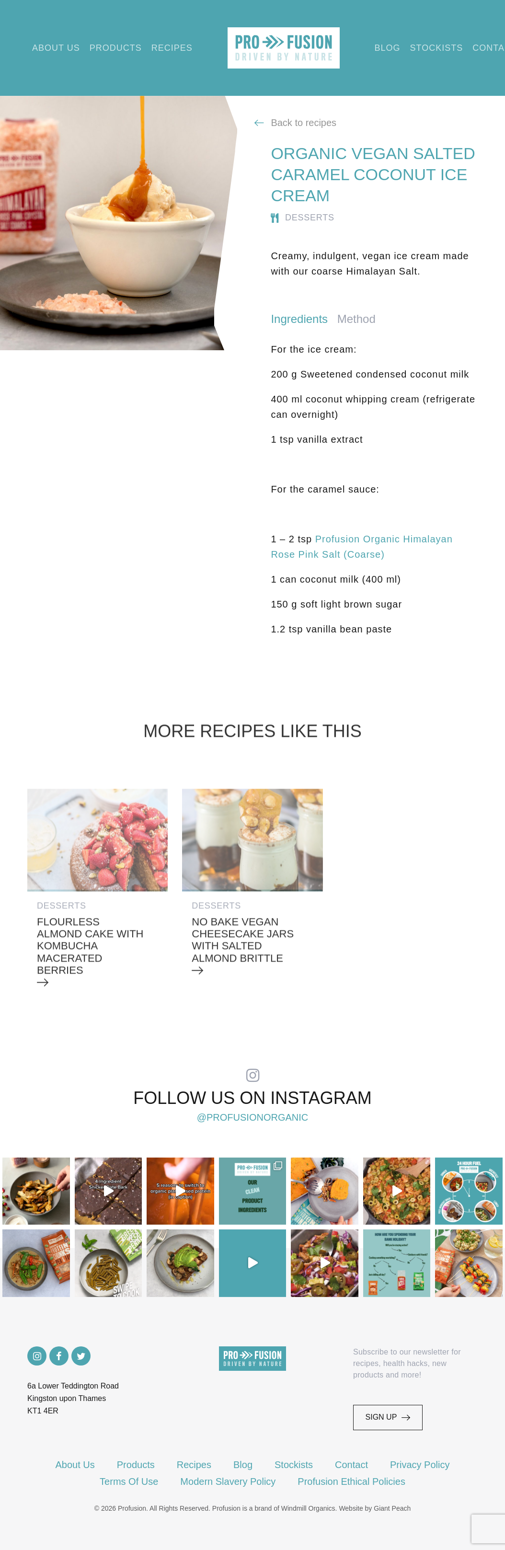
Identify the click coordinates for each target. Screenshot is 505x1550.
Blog (388, 48)
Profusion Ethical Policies (351, 1481)
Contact (351, 1464)
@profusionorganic (253, 1117)
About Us (56, 48)
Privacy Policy (419, 1464)
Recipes (172, 48)
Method (356, 318)
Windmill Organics (308, 1508)
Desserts (309, 217)
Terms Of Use (129, 1481)
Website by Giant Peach (375, 1508)
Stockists (436, 48)
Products (116, 48)
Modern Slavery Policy (227, 1481)
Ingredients (299, 318)
